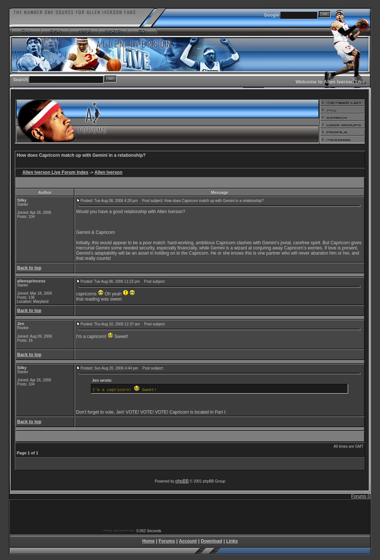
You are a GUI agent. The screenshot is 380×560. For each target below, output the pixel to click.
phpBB (182, 481)
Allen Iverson (108, 172)
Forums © (361, 496)
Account (188, 541)
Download (211, 541)
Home (148, 541)
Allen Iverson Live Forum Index (55, 172)
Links (232, 541)
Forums (166, 541)
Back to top (29, 268)
